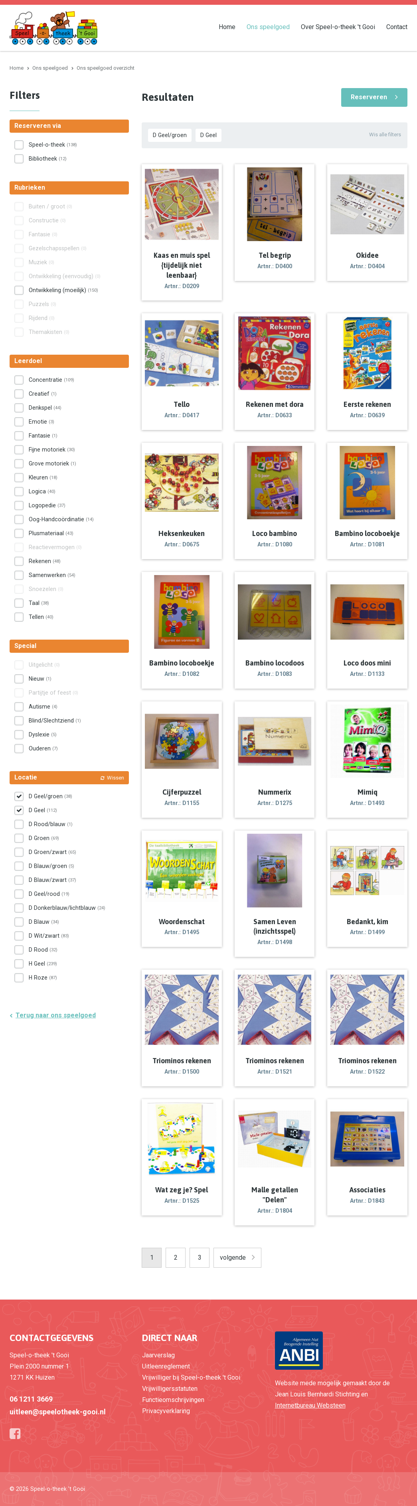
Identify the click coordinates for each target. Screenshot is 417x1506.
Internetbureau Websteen (310, 1405)
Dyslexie (43, 734)
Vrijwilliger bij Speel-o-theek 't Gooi (191, 1377)
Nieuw (40, 678)
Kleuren (43, 477)
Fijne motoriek (52, 449)
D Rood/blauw (51, 824)
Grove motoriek (52, 463)
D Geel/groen (170, 135)
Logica (42, 491)
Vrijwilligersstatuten (170, 1388)
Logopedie (47, 505)
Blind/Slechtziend (55, 720)
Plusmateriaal (51, 533)
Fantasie (43, 435)
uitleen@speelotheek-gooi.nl (58, 1412)
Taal (39, 603)
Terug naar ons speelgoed (56, 1015)
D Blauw (44, 922)
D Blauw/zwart (52, 880)
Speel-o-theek (53, 144)
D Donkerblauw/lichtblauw (67, 908)
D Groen (44, 838)
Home (227, 26)
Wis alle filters (385, 134)
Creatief (43, 394)
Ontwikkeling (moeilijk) (63, 290)
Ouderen (43, 748)
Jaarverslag (158, 1355)
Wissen (115, 778)
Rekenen (45, 561)
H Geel (43, 963)
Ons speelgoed (268, 26)
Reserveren (369, 97)
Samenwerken (52, 575)
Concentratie (51, 380)
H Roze (43, 977)
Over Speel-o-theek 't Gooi (338, 26)
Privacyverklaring (166, 1411)
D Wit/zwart (49, 936)
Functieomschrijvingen (173, 1400)
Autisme (43, 706)
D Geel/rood (49, 894)
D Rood (43, 949)
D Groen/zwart (52, 852)
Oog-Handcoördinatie (61, 519)
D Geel (208, 135)
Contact (396, 26)
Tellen (41, 617)
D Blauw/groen (51, 866)
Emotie (41, 421)
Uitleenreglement (166, 1366)
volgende (233, 1257)
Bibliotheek (48, 158)
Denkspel (45, 407)
